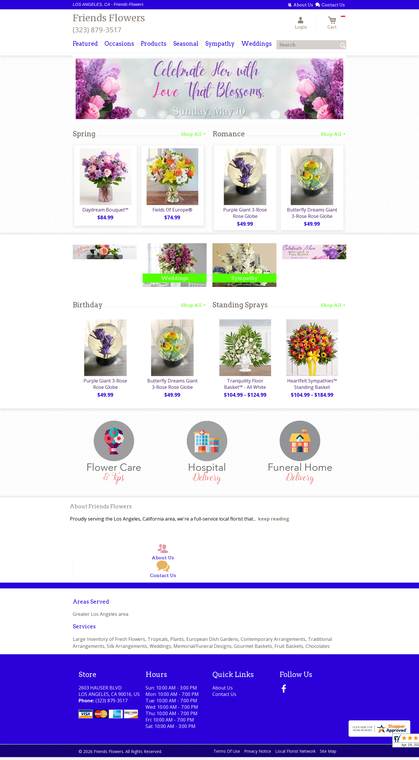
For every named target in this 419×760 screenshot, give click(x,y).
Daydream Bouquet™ (105, 211)
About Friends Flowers (101, 509)
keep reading (273, 522)
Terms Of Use (227, 754)
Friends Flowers (109, 18)
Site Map (328, 754)
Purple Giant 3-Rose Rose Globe (244, 214)
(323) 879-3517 (97, 29)
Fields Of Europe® (172, 211)
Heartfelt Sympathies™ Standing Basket (311, 386)
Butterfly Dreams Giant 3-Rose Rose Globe (311, 214)
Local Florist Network (295, 754)
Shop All (194, 134)
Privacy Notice (257, 754)
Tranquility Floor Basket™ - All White (244, 386)
